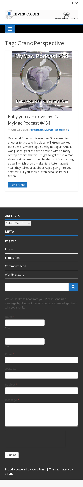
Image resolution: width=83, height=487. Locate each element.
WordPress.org (14, 274)
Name (9, 316)
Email (9, 354)
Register (10, 241)
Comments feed (15, 266)
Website (10, 369)
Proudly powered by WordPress (25, 469)
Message (12, 400)
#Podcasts (36, 130)
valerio (9, 473)
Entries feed (12, 258)
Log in (9, 249)
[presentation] (35, 438)
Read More (17, 185)
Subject (11, 384)
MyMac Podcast (53, 130)
